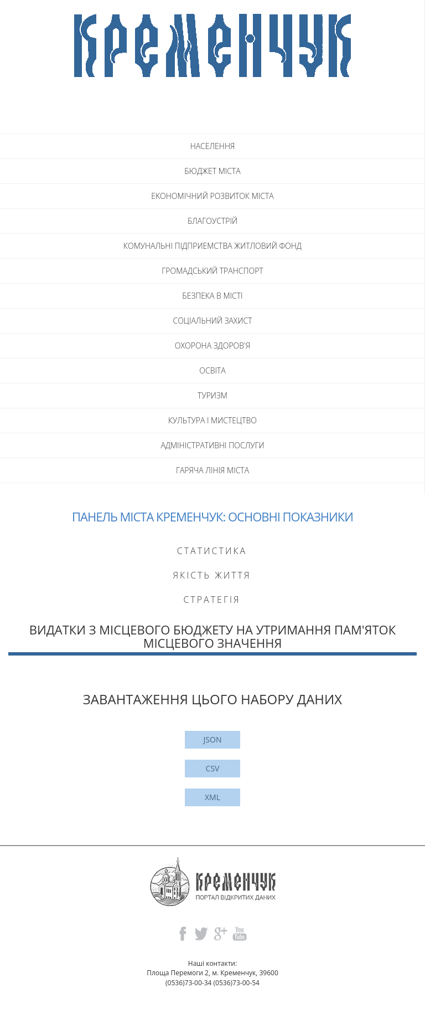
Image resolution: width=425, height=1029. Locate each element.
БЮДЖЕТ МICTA (212, 171)
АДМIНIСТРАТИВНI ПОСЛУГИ (212, 445)
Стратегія (211, 599)
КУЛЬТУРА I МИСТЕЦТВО (212, 420)
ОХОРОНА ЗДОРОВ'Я (212, 345)
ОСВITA (212, 370)
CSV (213, 768)
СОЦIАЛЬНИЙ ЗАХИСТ (212, 320)
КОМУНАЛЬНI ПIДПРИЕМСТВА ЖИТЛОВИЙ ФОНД (212, 245)
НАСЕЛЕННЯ (212, 146)
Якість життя (212, 575)
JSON (213, 739)
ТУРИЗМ (212, 395)
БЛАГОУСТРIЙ (212, 221)
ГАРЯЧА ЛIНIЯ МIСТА (212, 470)
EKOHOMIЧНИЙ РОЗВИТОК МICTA (212, 196)
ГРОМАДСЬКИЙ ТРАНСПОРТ (212, 270)
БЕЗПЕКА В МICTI (212, 295)
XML (212, 797)
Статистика (212, 551)
